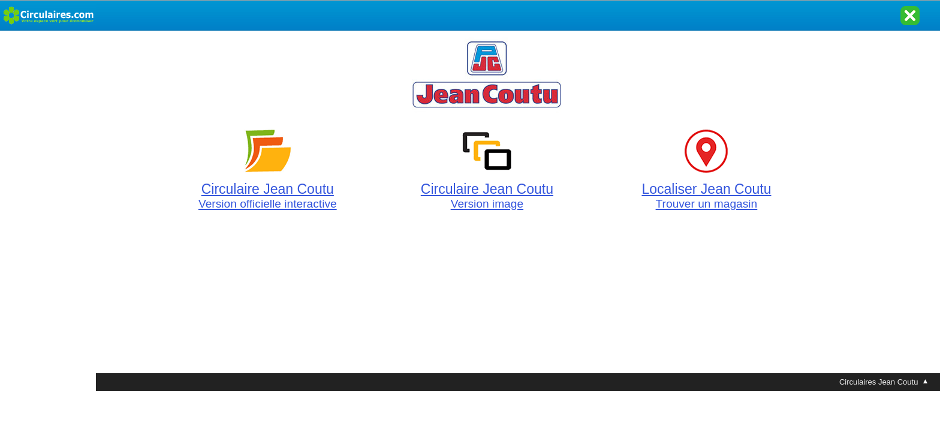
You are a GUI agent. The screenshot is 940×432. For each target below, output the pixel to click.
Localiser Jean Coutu (706, 189)
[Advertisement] (48, 211)
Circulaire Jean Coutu (267, 189)
